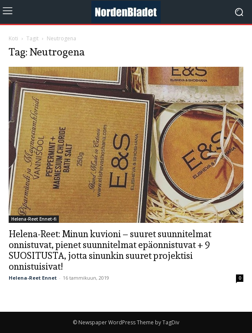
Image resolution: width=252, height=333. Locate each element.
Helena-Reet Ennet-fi (33, 219)
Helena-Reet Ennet (33, 277)
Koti (13, 38)
